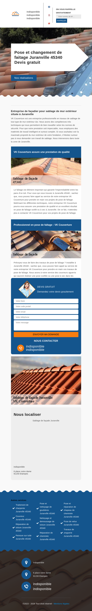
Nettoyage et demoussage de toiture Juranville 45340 (47, 523)
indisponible (33, 11)
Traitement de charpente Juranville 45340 (23, 508)
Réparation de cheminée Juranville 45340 (47, 536)
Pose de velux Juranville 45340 (71, 523)
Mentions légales (61, 604)
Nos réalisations (23, 78)
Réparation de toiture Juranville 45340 (23, 527)
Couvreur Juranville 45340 (23, 518)
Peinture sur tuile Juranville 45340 (23, 537)
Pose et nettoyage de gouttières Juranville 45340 (47, 508)
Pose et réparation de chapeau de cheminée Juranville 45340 (71, 510)
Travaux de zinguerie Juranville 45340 (71, 532)
